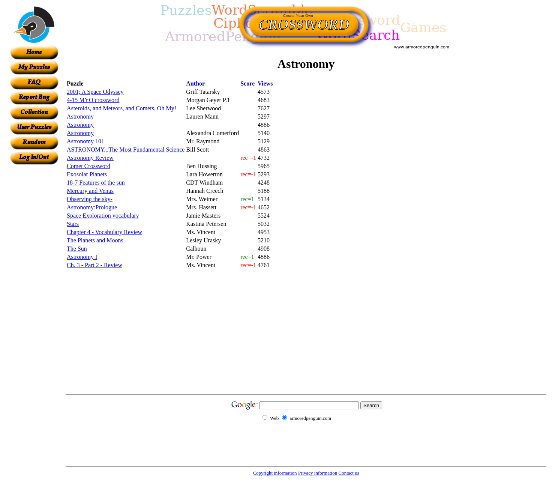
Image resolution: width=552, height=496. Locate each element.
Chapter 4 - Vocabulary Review (104, 232)
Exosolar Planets (87, 174)
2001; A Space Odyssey (95, 92)
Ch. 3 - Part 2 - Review (94, 265)
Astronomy (80, 116)
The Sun (77, 248)
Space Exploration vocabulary (103, 215)
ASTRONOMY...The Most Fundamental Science (125, 149)
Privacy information (317, 473)
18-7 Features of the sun (96, 182)
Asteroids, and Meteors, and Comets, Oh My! (121, 108)
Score (247, 83)
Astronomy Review (90, 158)
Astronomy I (82, 257)
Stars (73, 224)
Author (195, 83)
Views (265, 83)
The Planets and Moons (95, 240)
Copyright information (275, 473)
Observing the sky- (89, 199)
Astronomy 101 (85, 141)
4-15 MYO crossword (93, 100)
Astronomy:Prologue (92, 207)
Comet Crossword (88, 166)
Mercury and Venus (90, 191)
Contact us (348, 473)
